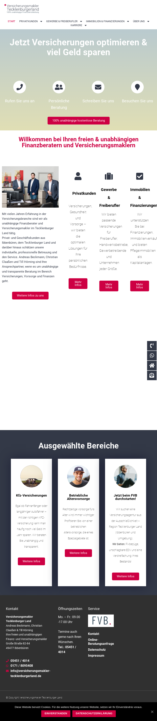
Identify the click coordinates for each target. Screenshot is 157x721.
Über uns (141, 21)
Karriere (79, 25)
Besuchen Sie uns (137, 110)
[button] (79, 130)
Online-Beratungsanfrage (101, 651)
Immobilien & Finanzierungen (107, 21)
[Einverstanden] (152, 712)
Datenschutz (97, 659)
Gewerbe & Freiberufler (64, 21)
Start (11, 21)
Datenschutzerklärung (94, 713)
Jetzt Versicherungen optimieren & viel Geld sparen (78, 51)
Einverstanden (56, 713)
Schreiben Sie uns (98, 110)
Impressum (96, 665)
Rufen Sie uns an (19, 110)
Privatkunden (30, 21)
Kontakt (93, 643)
